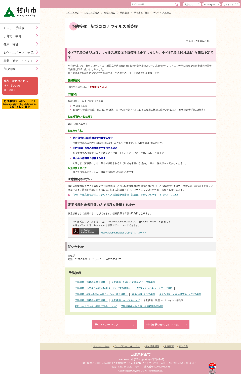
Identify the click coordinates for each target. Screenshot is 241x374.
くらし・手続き (13, 28)
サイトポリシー (101, 346)
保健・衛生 (109, 12)
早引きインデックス (106, 324)
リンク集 (183, 346)
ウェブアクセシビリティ (127, 346)
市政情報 (9, 69)
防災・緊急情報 (12, 85)
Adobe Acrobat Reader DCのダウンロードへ (109, 232)
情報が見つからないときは (163, 324)
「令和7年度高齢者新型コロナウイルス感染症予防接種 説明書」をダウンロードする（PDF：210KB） (126, 194)
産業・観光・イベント (18, 60)
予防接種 (124, 12)
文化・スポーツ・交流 (18, 52)
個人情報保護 (152, 346)
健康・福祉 (10, 44)
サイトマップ (230, 4)
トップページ (72, 12)
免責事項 (169, 346)
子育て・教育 (12, 36)
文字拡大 (189, 4)
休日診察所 (10, 90)
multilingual (209, 4)
